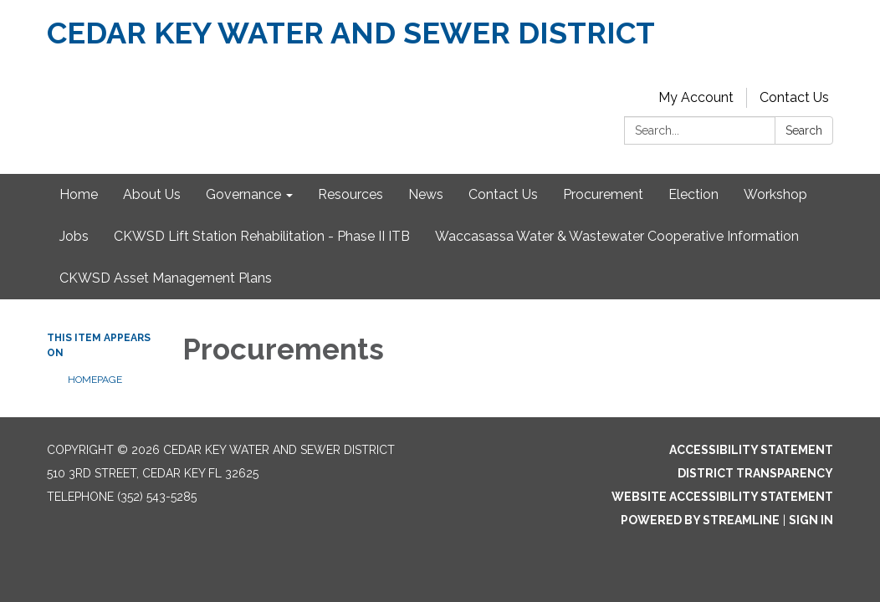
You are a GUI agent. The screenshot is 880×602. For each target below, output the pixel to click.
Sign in (811, 520)
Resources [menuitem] (350, 194)
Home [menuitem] (78, 194)
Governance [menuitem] (243, 194)
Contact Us (794, 97)
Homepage (95, 379)
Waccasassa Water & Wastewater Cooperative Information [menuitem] (617, 236)
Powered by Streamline (700, 520)
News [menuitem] (425, 194)
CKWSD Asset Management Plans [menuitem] (165, 278)
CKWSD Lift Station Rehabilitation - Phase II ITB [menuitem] (262, 236)
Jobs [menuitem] (74, 236)
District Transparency (755, 473)
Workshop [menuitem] (775, 194)
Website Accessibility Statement (722, 496)
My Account (696, 97)
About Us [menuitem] (152, 194)
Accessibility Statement (751, 450)
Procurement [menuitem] (603, 194)
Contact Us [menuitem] (503, 194)
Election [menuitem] (693, 194)
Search (803, 130)
